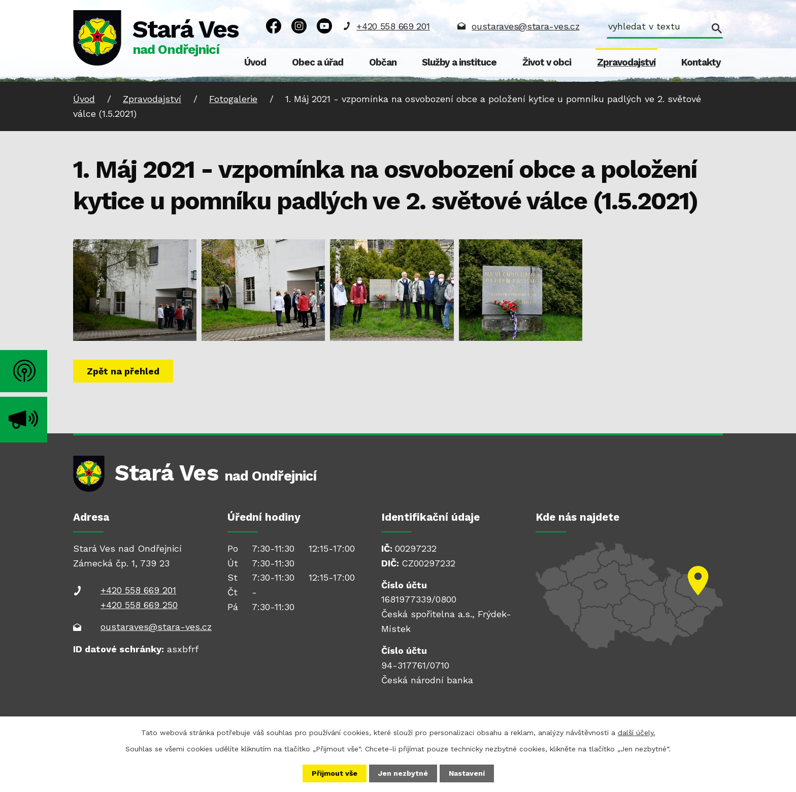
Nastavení (467, 773)
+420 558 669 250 (139, 604)
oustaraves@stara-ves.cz (525, 26)
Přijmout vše (334, 773)
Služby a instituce (459, 62)
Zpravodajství (626, 62)
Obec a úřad (317, 62)
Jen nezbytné (403, 773)
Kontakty (701, 62)
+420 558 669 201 (392, 26)
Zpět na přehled (123, 371)
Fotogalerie (233, 98)
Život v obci (546, 62)
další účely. (636, 732)
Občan (382, 62)
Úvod (255, 62)
